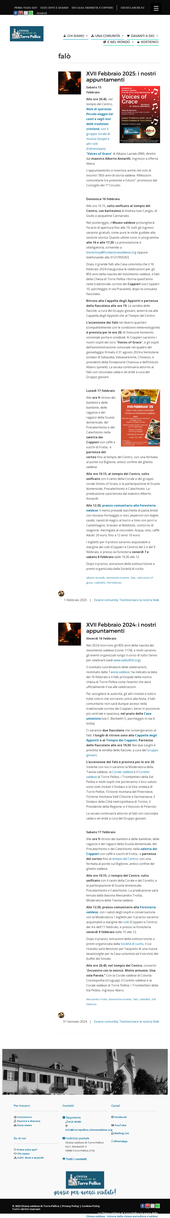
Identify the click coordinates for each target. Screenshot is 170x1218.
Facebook (120, 1117)
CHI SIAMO (77, 36)
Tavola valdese (119, 672)
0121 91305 (74, 1121)
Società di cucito (132, 944)
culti (126, 922)
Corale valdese (122, 772)
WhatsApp (120, 1141)
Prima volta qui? (27, 1149)
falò (133, 577)
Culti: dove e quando (30, 1157)
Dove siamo (24, 1125)
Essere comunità (106, 600)
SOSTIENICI (150, 42)
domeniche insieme (117, 577)
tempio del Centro (125, 859)
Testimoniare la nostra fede (139, 600)
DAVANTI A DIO (145, 36)
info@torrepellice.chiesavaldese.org (89, 1129)
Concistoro (24, 1117)
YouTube (120, 1125)
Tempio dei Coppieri (121, 740)
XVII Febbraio (114, 582)
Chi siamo (23, 1153)
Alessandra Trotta (96, 999)
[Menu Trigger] (156, 8)
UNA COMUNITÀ (109, 36)
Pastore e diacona (28, 1121)
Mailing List (121, 1133)
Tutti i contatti (76, 1159)
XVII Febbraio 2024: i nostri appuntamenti (121, 627)
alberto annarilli (95, 577)
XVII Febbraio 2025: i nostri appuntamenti (121, 76)
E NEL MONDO (120, 42)
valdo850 (99, 582)
